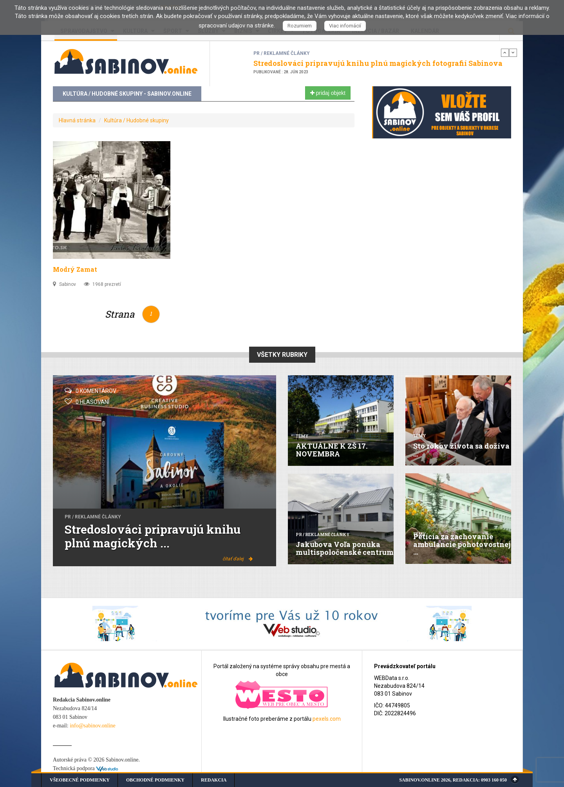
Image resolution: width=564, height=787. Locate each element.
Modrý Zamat (75, 269)
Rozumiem (299, 26)
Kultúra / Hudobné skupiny (136, 120)
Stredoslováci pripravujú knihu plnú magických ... (152, 536)
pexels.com (327, 719)
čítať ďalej (237, 559)
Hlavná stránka (77, 120)
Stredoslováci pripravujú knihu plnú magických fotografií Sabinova (378, 63)
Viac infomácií (345, 26)
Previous (505, 52)
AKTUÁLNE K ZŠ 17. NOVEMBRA (331, 449)
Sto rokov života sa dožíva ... (461, 449)
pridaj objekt (327, 93)
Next (513, 52)
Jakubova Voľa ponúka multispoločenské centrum (345, 548)
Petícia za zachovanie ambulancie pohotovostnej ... (462, 544)
